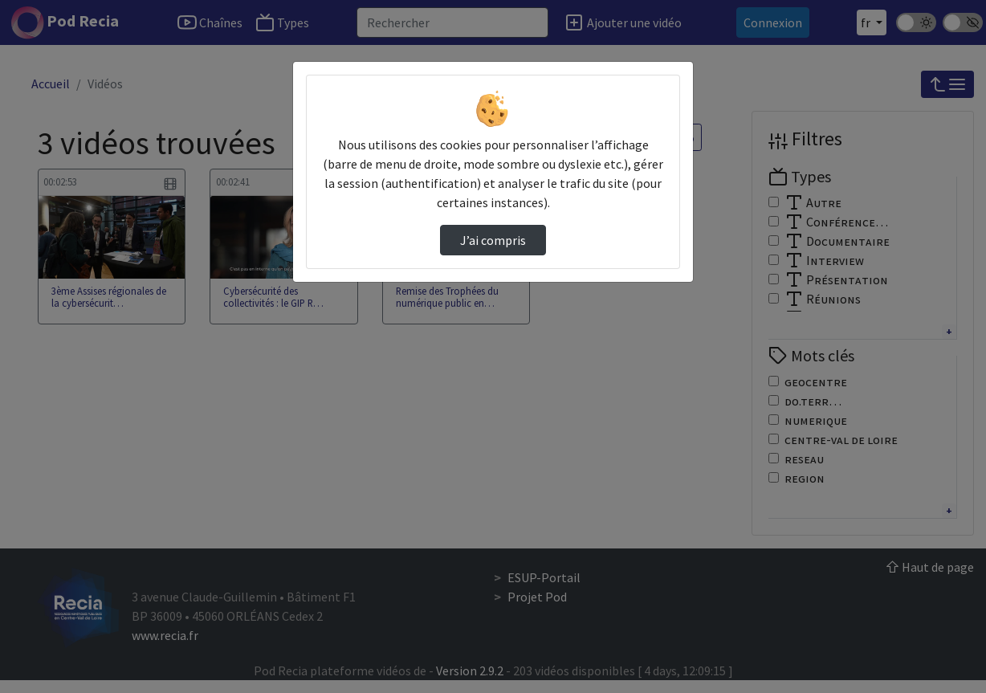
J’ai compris (493, 240)
